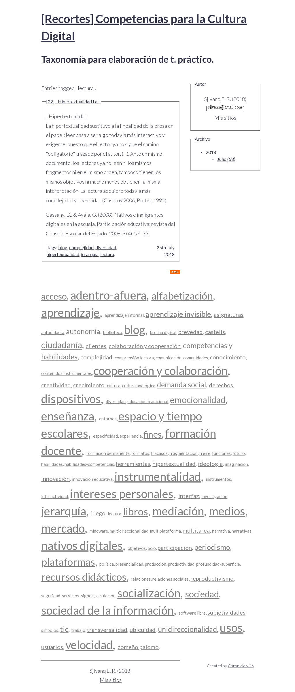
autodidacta (52, 332)
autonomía (83, 331)
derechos (221, 385)
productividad (181, 564)
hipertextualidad (63, 254)
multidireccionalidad (129, 530)
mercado (63, 528)
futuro (238, 453)
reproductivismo (212, 578)
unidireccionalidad (187, 629)
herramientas (133, 463)
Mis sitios (225, 118)
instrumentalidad (157, 476)
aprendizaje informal (124, 315)
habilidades (52, 464)
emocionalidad (198, 399)
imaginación (236, 464)
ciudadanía (61, 345)
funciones (221, 453)
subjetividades (226, 612)
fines (152, 434)
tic (64, 629)
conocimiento (228, 357)
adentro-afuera (108, 295)
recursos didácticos (83, 577)
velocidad (89, 645)
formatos (140, 453)
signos (87, 595)
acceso (54, 296)
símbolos (49, 630)
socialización (148, 593)
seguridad (50, 595)
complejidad (81, 247)
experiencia (131, 436)
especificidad (105, 436)
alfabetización (182, 295)
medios (227, 511)
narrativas (241, 530)
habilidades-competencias (89, 464)
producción (155, 564)
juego (98, 513)
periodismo (212, 547)
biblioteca (112, 332)
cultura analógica (138, 385)
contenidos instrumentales (66, 373)
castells (215, 331)
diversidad (105, 247)
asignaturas (228, 314)
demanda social (181, 384)
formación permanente (108, 453)
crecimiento (89, 385)
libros (135, 511)
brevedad (190, 331)
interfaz (188, 495)
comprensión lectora (134, 357)
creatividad (56, 385)
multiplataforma (165, 530)
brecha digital (163, 332)
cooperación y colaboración (161, 371)
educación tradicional (147, 401)
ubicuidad (143, 629)
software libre (192, 612)
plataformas (68, 562)
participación (175, 547)
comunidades (195, 357)
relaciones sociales (170, 579)
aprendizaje (70, 312)
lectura (107, 254)
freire (204, 453)
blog (62, 247)
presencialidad (129, 564)
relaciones (141, 579)
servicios (70, 595)
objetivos (137, 548)
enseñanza (67, 416)
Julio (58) (226, 159)
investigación (214, 496)
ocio (152, 548)
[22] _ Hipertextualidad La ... (73, 101)
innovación (55, 478)
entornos (108, 418)
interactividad (54, 496)
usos (231, 627)
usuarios (52, 646)
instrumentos (218, 479)
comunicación (168, 357)
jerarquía (90, 254)
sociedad (202, 594)
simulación (105, 595)
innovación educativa (92, 479)
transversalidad (107, 629)
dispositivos (71, 399)
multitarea (196, 530)
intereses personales (121, 494)
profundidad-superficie (218, 564)
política (106, 564)
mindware (99, 530)
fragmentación (183, 453)
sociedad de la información (107, 610)
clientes (96, 345)
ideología (210, 463)
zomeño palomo (138, 646)
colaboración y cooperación (145, 345)
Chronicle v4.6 (241, 665)
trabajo (78, 630)
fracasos (159, 453)
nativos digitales (82, 545)
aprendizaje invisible (178, 314)
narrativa (221, 530)
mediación (178, 511)
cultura (113, 385)
